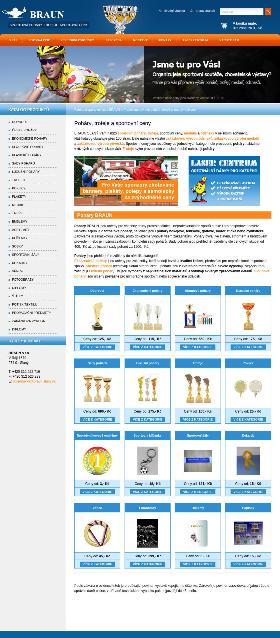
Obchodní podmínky (77, 40)
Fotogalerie (39, 40)
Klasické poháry (248, 290)
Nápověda (113, 40)
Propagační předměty (31, 312)
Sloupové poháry (198, 290)
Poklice (248, 363)
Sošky (17, 246)
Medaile (19, 205)
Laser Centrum (195, 40)
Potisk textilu (24, 304)
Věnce (97, 508)
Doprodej (97, 290)
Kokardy (248, 435)
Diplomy (198, 508)
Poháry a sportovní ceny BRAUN (97, 109)
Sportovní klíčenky (148, 435)
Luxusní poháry (147, 363)
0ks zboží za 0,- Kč (255, 25)
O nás (13, 40)
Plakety (19, 196)
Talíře (17, 213)
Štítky (17, 296)
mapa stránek (205, 10)
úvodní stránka (174, 10)
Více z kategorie (97, 347)
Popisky (248, 508)
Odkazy (165, 40)
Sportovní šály (198, 435)
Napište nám (229, 40)
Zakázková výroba (28, 321)
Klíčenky (19, 238)
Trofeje (198, 363)
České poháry (24, 130)
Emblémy (19, 221)
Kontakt (140, 40)
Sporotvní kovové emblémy (97, 435)
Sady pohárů (97, 363)
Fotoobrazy (147, 508)
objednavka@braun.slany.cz (34, 381)
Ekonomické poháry (148, 290)
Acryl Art (20, 229)
